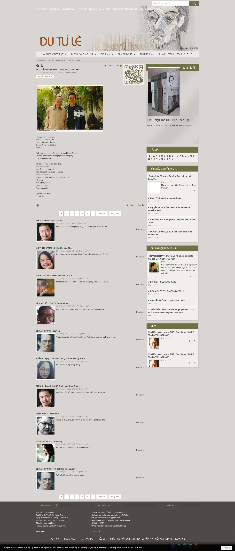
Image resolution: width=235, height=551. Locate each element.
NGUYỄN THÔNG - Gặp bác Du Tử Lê (167, 300)
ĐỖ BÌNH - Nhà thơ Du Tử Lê (163, 282)
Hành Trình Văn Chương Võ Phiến (165, 198)
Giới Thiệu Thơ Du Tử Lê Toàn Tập (168, 120)
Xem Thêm (40, 531)
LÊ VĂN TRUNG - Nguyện (48, 331)
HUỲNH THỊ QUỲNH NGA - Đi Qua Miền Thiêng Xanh (60, 358)
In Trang (37, 205)
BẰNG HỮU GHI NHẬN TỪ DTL (164, 168)
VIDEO (153, 326)
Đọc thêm (140, 229)
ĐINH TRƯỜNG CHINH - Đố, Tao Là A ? (54, 276)
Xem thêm (95, 531)
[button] (56, 54)
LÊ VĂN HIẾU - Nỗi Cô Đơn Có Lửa (52, 303)
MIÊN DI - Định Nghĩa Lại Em (49, 220)
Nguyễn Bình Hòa (45, 76)
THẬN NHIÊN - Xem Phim (47, 414)
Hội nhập (194, 48)
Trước (110, 66)
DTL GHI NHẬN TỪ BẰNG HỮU (164, 248)
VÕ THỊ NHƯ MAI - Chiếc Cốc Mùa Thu (54, 248)
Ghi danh (184, 48)
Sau (117, 66)
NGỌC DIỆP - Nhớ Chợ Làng (49, 441)
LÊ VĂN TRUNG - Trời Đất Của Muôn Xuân (55, 469)
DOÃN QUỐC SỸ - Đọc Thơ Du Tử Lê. (167, 291)
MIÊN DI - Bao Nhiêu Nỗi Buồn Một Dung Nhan (57, 386)
